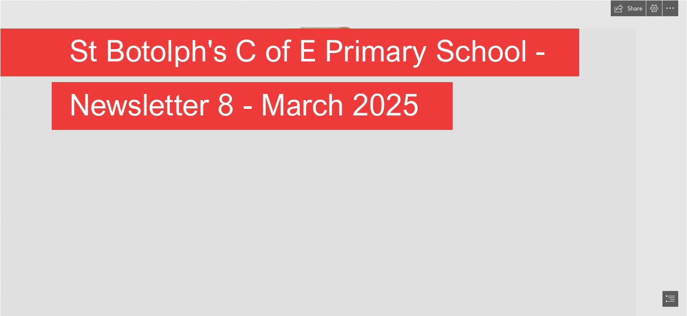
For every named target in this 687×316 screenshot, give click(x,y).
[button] (628, 8)
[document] (343, 158)
